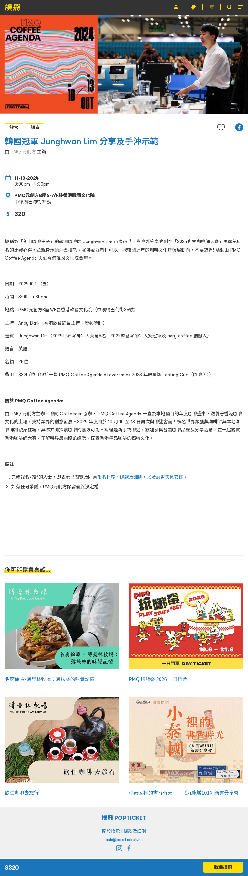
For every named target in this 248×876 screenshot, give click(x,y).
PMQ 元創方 (23, 152)
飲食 (13, 127)
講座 (35, 127)
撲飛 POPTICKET (124, 817)
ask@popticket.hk (124, 839)
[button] (239, 127)
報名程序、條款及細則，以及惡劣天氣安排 (140, 477)
